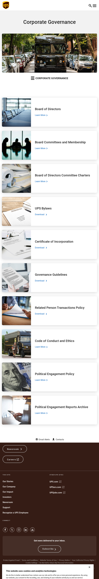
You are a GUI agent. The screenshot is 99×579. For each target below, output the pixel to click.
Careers (13, 459)
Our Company (9, 486)
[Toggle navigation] (94, 5)
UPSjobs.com (57, 492)
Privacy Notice (64, 560)
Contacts (60, 439)
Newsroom (14, 448)
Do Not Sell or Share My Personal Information (56, 563)
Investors (7, 497)
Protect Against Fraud (11, 560)
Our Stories (8, 481)
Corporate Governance (49, 78)
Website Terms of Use (48, 560)
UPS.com (55, 481)
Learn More (41, 115)
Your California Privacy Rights (83, 560)
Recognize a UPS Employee (15, 512)
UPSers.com (57, 487)
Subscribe (49, 549)
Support (6, 507)
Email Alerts (44, 439)
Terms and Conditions (30, 560)
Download (41, 214)
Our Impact (8, 492)
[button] (90, 5)
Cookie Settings (31, 563)
